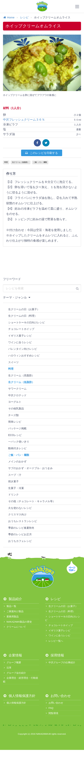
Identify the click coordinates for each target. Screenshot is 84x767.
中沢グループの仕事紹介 (60, 662)
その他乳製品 (16, 408)
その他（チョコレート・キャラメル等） (31, 501)
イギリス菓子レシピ (20, 335)
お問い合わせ (58, 696)
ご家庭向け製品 (13, 611)
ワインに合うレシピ (20, 342)
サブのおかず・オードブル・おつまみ (30, 468)
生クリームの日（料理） (22, 315)
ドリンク (13, 494)
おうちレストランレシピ (22, 521)
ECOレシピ (15, 435)
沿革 (7, 667)
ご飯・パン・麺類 (40, 162)
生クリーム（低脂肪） (20, 162)
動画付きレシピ (17, 448)
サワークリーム (17, 388)
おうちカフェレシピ (20, 541)
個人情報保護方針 (19, 696)
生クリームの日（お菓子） (24, 309)
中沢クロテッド (17, 395)
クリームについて (14, 626)
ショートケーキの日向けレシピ (26, 322)
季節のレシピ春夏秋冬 (21, 527)
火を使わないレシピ (20, 507)
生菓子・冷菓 (16, 488)
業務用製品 (11, 616)
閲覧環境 (51, 713)
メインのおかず (17, 461)
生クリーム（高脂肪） (21, 375)
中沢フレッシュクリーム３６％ (25, 119)
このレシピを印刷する (41, 152)
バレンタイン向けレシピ (22, 348)
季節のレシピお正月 (20, 534)
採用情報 (54, 655)
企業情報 (12, 655)
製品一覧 (9, 606)
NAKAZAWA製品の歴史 (17, 621)
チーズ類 (13, 415)
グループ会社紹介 (14, 672)
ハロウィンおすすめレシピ (24, 355)
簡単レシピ (14, 421)
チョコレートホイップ (21, 328)
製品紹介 (12, 599)
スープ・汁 (14, 474)
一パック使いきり (18, 441)
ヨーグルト (14, 401)
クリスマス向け (17, 514)
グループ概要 (12, 662)
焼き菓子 (13, 481)
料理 (6, 162)
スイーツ (13, 362)
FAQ (49, 708)
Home (9, 17)
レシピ (24, 17)
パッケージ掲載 (17, 428)
